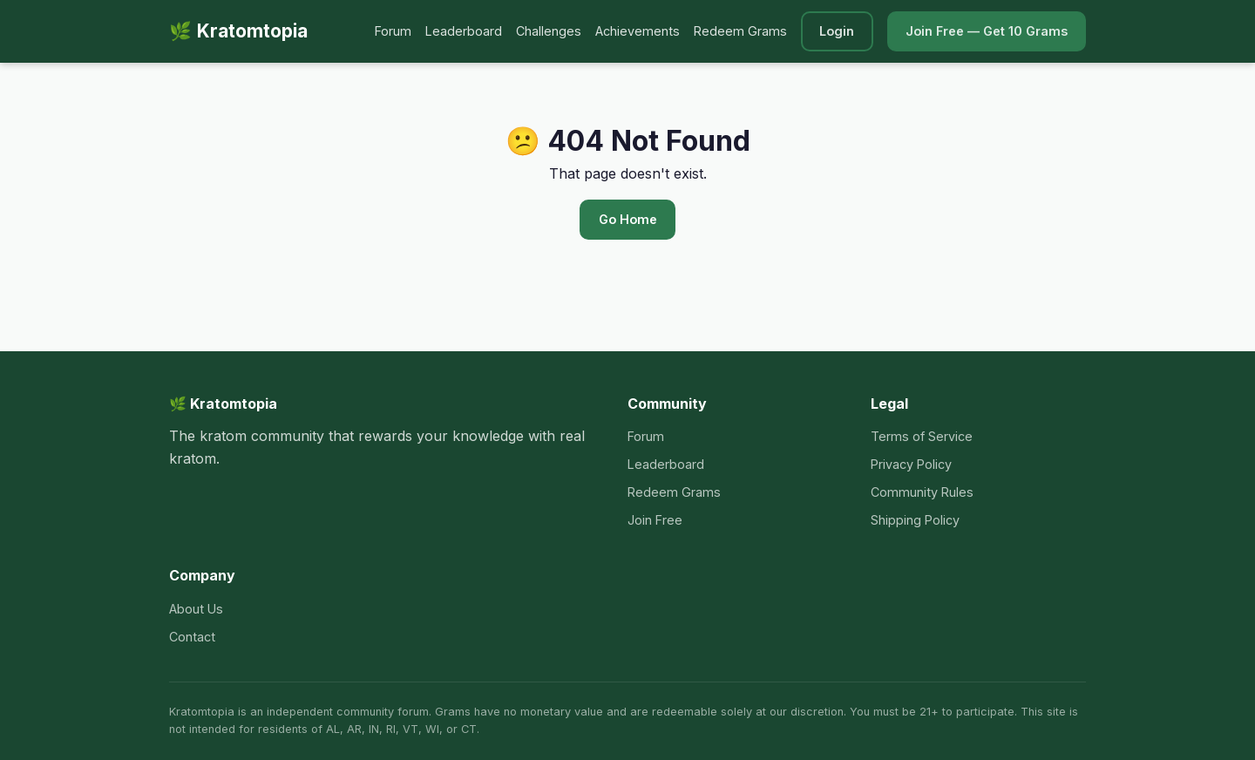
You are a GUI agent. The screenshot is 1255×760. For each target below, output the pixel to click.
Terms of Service (922, 436)
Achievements (637, 31)
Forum (393, 31)
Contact (192, 636)
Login (836, 31)
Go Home (628, 219)
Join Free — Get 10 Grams (987, 31)
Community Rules (922, 492)
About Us (196, 608)
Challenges (548, 31)
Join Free (655, 519)
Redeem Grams (740, 31)
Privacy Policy (911, 464)
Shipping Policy (915, 519)
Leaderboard (463, 31)
